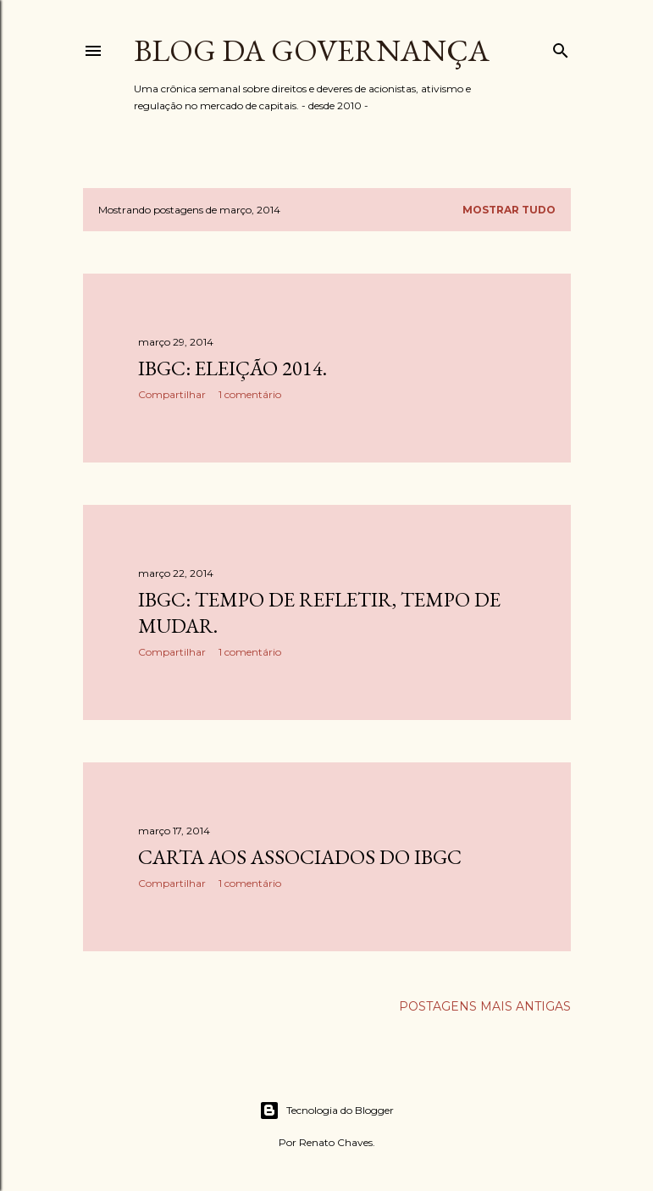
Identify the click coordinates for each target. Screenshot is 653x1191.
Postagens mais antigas (485, 1006)
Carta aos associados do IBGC (300, 857)
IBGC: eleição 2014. (232, 368)
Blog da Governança (312, 50)
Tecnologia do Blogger (326, 1110)
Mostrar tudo (509, 209)
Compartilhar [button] (172, 394)
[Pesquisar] (561, 47)
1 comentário (250, 394)
